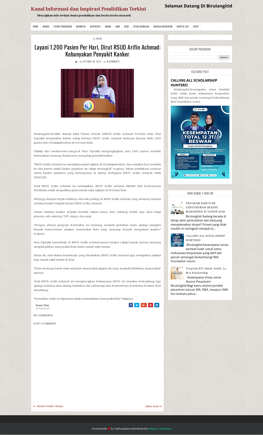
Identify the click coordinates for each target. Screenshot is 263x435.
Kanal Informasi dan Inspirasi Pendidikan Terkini (88, 9)
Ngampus (81, 26)
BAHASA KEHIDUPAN (163, 26)
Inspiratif (95, 26)
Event (196, 26)
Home (35, 26)
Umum (108, 26)
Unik (117, 26)
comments (113, 61)
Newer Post (44, 406)
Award (46, 26)
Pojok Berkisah (141, 26)
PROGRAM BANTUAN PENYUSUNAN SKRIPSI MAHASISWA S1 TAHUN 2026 (205, 207)
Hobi (126, 26)
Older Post (151, 406)
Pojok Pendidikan (63, 26)
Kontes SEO (183, 26)
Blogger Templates (160, 428)
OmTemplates (123, 428)
